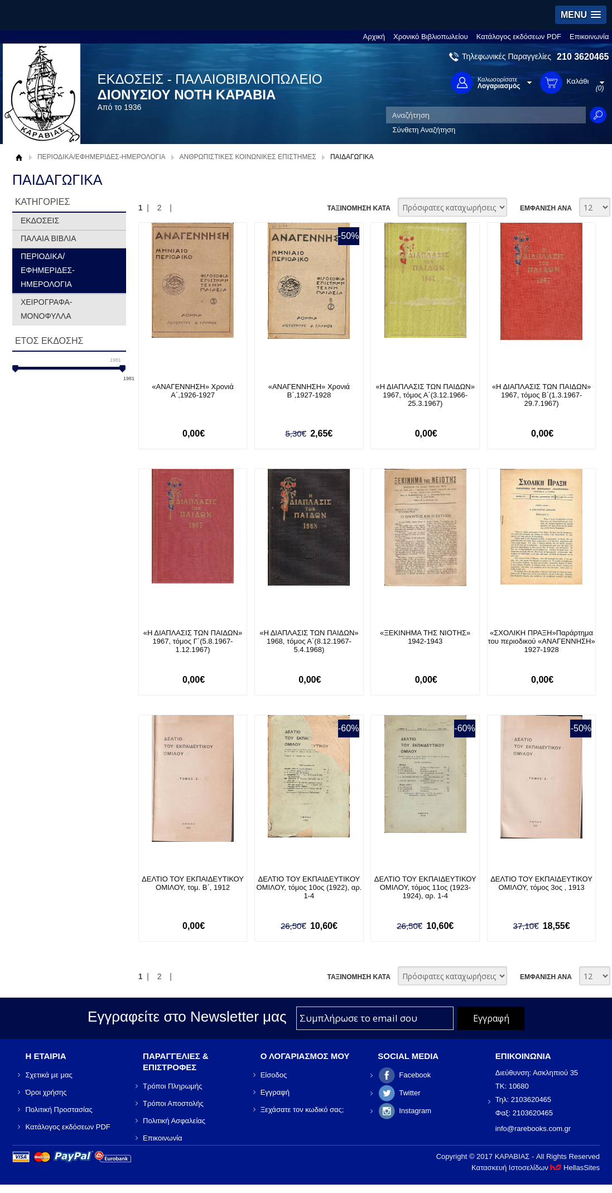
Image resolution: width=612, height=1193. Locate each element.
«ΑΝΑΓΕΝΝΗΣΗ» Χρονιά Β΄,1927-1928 (309, 390)
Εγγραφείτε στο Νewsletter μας (187, 1016)
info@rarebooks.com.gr (533, 1128)
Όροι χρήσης (45, 1092)
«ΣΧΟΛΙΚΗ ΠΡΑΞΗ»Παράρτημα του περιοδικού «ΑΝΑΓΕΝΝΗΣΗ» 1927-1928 (541, 641)
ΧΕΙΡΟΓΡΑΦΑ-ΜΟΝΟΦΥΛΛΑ (47, 309)
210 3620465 (583, 56)
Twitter (409, 1093)
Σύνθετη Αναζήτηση (424, 130)
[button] (580, 15)
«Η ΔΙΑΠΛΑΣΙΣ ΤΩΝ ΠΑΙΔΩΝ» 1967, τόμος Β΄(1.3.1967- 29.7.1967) (541, 395)
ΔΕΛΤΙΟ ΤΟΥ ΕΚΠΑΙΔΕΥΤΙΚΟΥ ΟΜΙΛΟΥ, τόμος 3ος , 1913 (541, 883)
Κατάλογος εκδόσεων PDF (518, 36)
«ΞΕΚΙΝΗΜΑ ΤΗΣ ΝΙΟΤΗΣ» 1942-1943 (425, 637)
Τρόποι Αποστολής (173, 1103)
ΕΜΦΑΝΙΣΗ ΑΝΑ (546, 208)
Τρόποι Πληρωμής (173, 1086)
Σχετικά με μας (48, 1075)
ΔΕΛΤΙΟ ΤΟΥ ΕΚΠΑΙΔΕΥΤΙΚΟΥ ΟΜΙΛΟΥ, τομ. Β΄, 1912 (193, 883)
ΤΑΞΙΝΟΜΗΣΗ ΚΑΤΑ (358, 208)
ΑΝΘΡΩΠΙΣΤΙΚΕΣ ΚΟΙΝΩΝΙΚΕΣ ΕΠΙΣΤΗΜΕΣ (248, 157)
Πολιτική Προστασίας (58, 1109)
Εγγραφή (275, 1092)
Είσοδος (274, 1075)
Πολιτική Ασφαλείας (174, 1121)
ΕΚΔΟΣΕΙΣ (40, 220)
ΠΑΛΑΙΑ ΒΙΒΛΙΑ (48, 238)
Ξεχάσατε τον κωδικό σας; (302, 1109)
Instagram (415, 1110)
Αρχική (374, 36)
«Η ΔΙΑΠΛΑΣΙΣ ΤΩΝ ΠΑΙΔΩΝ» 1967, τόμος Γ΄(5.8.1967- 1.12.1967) (192, 641)
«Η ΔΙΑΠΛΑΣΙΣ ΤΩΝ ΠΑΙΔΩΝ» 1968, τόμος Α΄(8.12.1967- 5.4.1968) (308, 641)
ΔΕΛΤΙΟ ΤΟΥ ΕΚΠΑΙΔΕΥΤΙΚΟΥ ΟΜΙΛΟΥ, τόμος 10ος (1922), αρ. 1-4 (309, 887)
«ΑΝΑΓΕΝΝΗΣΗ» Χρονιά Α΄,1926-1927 (192, 390)
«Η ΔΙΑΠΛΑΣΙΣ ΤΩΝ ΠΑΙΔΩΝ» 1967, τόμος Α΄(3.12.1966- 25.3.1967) (425, 395)
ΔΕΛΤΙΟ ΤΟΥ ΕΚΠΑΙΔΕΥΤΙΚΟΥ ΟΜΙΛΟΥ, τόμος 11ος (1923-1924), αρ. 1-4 (425, 887)
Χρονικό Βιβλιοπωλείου (430, 36)
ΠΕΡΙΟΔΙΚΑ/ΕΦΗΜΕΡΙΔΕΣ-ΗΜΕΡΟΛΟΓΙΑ (101, 157)
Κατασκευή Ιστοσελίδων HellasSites (535, 1167)
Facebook (415, 1075)
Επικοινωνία (589, 36)
